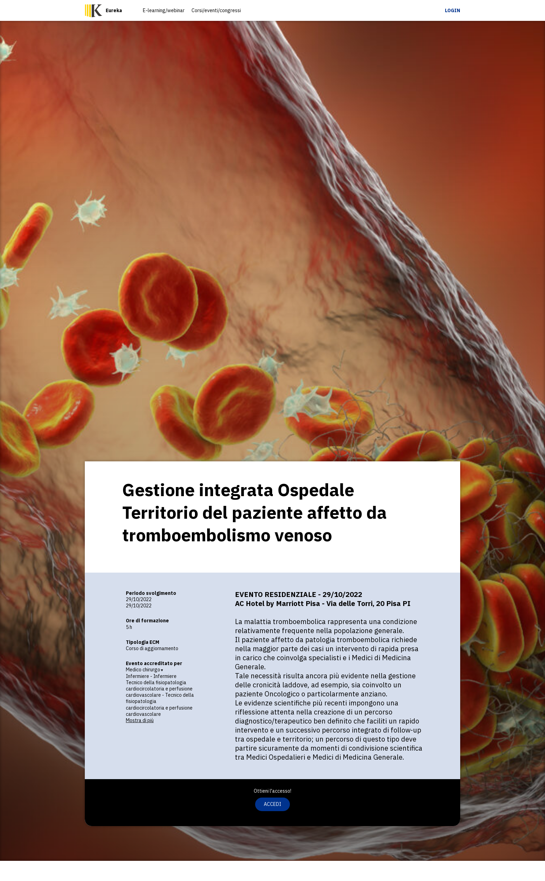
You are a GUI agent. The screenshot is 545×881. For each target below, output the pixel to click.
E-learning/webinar (164, 10)
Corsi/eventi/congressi (216, 10)
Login (452, 10)
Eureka (114, 10)
